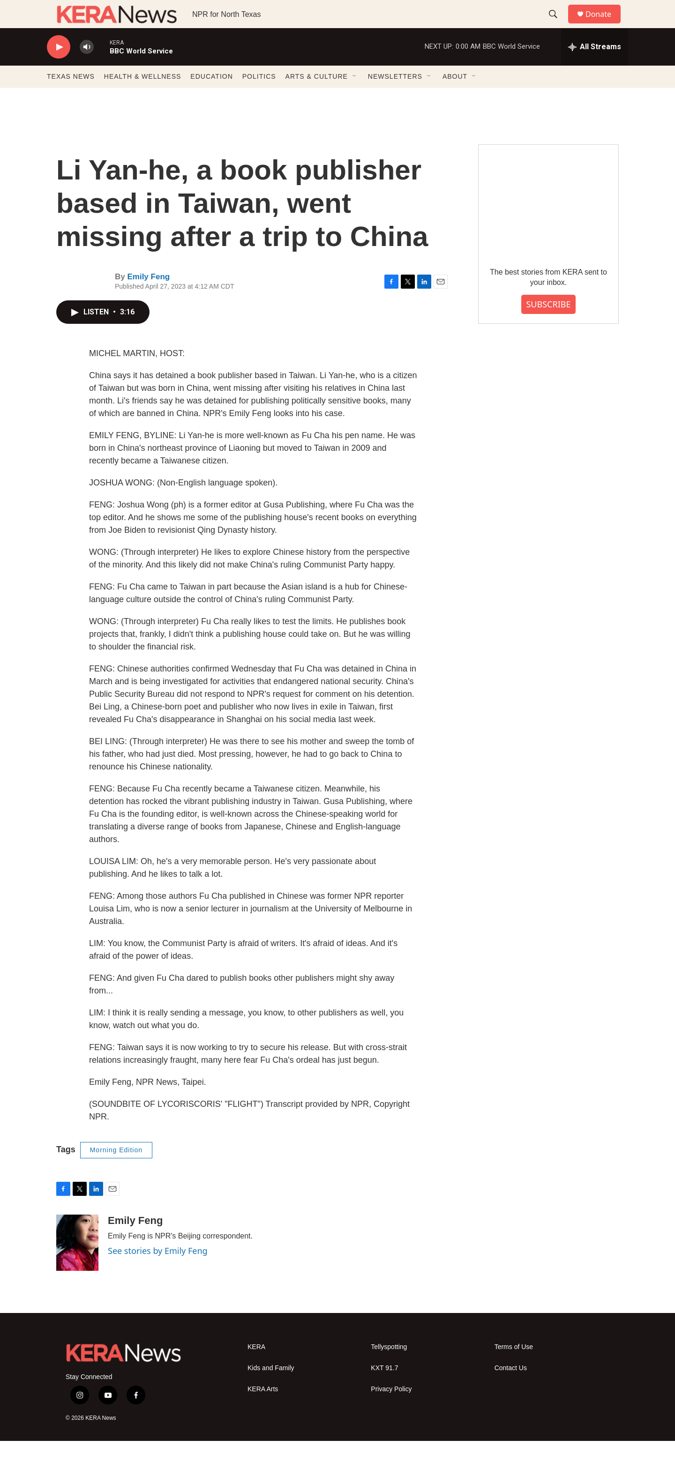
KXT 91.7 (384, 1389)
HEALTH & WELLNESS (142, 97)
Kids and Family (271, 1389)
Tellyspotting (389, 1368)
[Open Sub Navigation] (355, 97)
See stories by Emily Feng (158, 1271)
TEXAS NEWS (71, 97)
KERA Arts (263, 1410)
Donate (604, 25)
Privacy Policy (391, 1410)
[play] (58, 68)
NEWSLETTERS (395, 97)
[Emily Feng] (77, 1264)
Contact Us (511, 1389)
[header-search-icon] (557, 25)
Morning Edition (116, 1171)
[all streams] (594, 68)
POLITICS (259, 97)
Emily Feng (148, 297)
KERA (256, 1368)
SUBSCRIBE (548, 325)
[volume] (87, 68)
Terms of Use (514, 1368)
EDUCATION (211, 97)
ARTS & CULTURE (316, 97)
